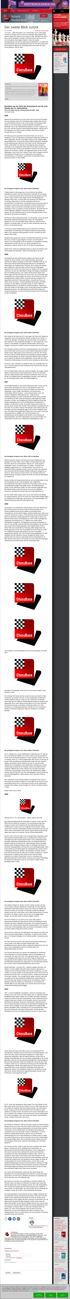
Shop (5, 11)
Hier (31, 1289)
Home (13, 11)
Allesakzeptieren (62, 1295)
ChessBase (14, 1232)
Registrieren (19, 1257)
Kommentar (7, 1260)
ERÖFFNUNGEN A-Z (23, 11)
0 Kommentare (44, 30)
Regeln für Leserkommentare (11, 1250)
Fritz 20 (7, 84)
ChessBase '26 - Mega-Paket (59, 54)
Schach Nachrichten (18, 18)
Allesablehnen (51, 1295)
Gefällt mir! (37, 30)
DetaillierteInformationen (39, 1295)
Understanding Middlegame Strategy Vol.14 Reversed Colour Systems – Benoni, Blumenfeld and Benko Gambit (60, 1225)
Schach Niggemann (38, 1227)
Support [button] (35, 11)
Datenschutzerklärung (33, 1291)
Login (62, 11)
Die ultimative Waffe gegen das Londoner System (60, 1270)
